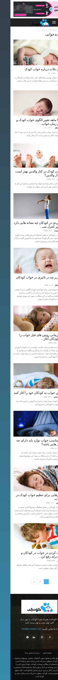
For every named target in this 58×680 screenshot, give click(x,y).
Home (52, 29)
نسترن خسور (50, 503)
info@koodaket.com (21, 628)
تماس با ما (18, 652)
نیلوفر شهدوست (49, 230)
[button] (43, 22)
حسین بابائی (51, 179)
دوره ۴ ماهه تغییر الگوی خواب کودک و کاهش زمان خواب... (30, 122)
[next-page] (23, 581)
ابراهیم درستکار (49, 128)
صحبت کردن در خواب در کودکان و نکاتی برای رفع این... (33, 554)
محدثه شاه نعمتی (49, 397)
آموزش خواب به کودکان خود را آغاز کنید (29, 393)
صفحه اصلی (36, 652)
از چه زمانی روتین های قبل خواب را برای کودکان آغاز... (32, 337)
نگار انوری (51, 73)
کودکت (52, 448)
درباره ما (26, 652)
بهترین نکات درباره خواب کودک (34, 69)
